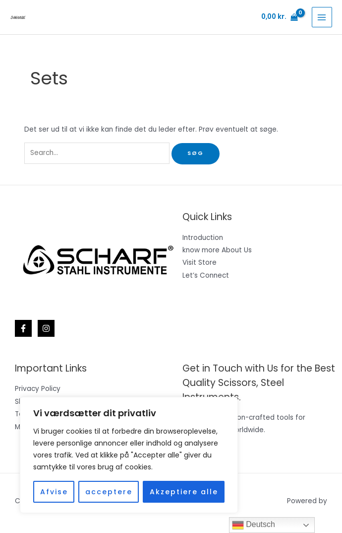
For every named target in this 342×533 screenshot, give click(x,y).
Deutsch (253, 525)
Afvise (54, 492)
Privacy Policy (37, 388)
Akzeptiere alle (184, 492)
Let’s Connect (205, 275)
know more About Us (217, 250)
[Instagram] (46, 328)
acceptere (108, 492)
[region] (129, 455)
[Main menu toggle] (322, 17)
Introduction (202, 237)
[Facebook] (23, 328)
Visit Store (199, 262)
